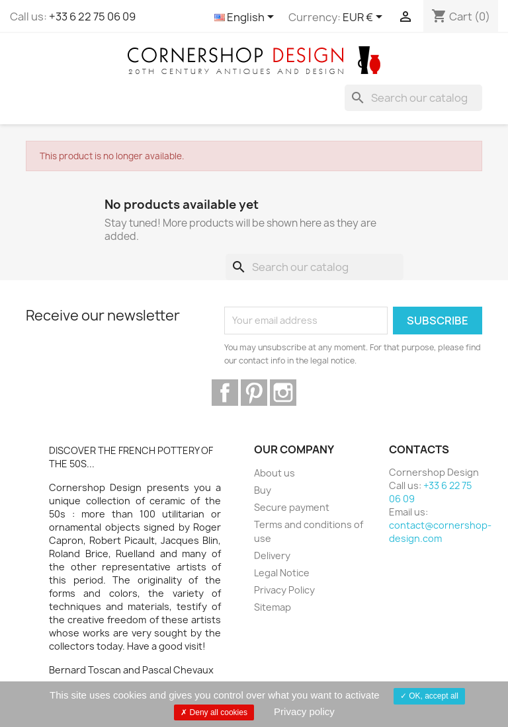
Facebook (225, 392)
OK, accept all (429, 696)
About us (274, 473)
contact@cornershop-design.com (440, 532)
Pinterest (254, 392)
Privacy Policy (284, 590)
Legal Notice (282, 572)
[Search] (413, 98)
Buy (262, 490)
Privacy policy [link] (304, 711)
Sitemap (272, 607)
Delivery (272, 555)
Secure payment (291, 507)
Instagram (283, 392)
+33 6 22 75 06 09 (92, 16)
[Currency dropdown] (365, 18)
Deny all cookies (214, 712)
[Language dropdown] (246, 18)
